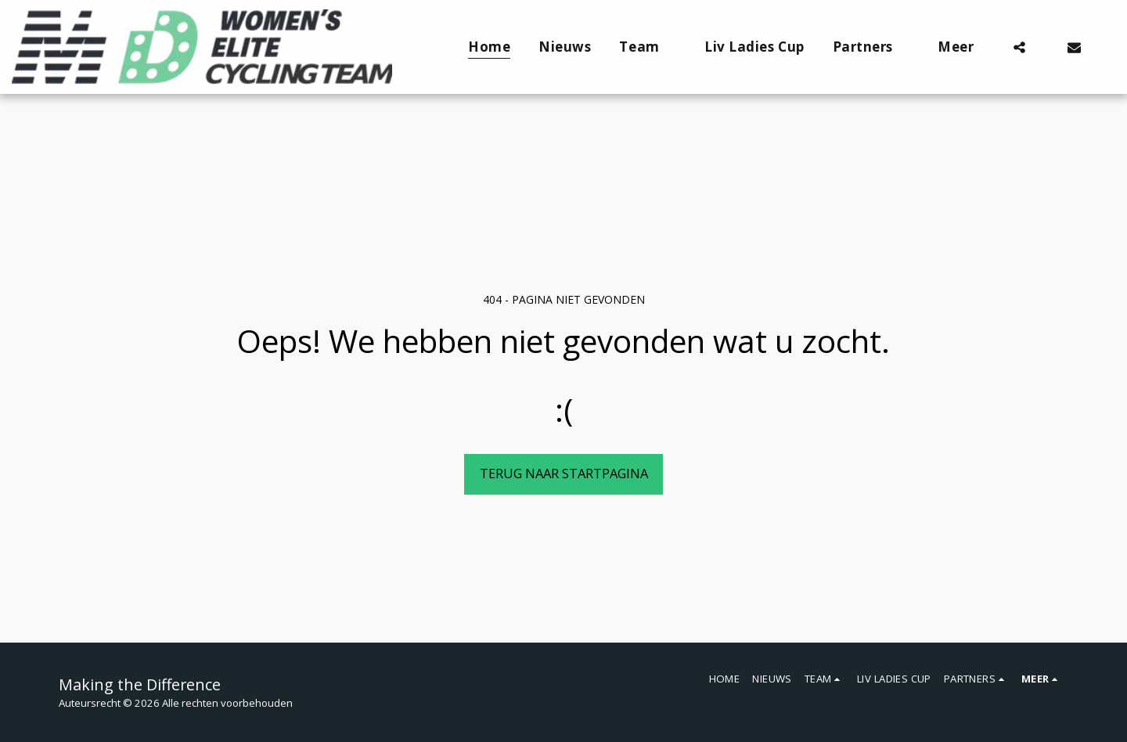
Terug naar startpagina (564, 473)
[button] (648, 46)
